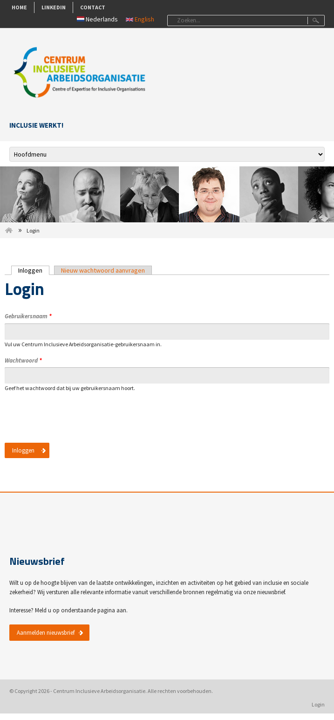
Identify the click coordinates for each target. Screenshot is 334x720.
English (140, 19)
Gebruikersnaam (28, 316)
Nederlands (97, 19)
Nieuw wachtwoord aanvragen (103, 270)
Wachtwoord (23, 360)
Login (318, 704)
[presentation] (75, 423)
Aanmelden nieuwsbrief (46, 633)
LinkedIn (53, 7)
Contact (92, 7)
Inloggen (33, 270)
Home (19, 7)
